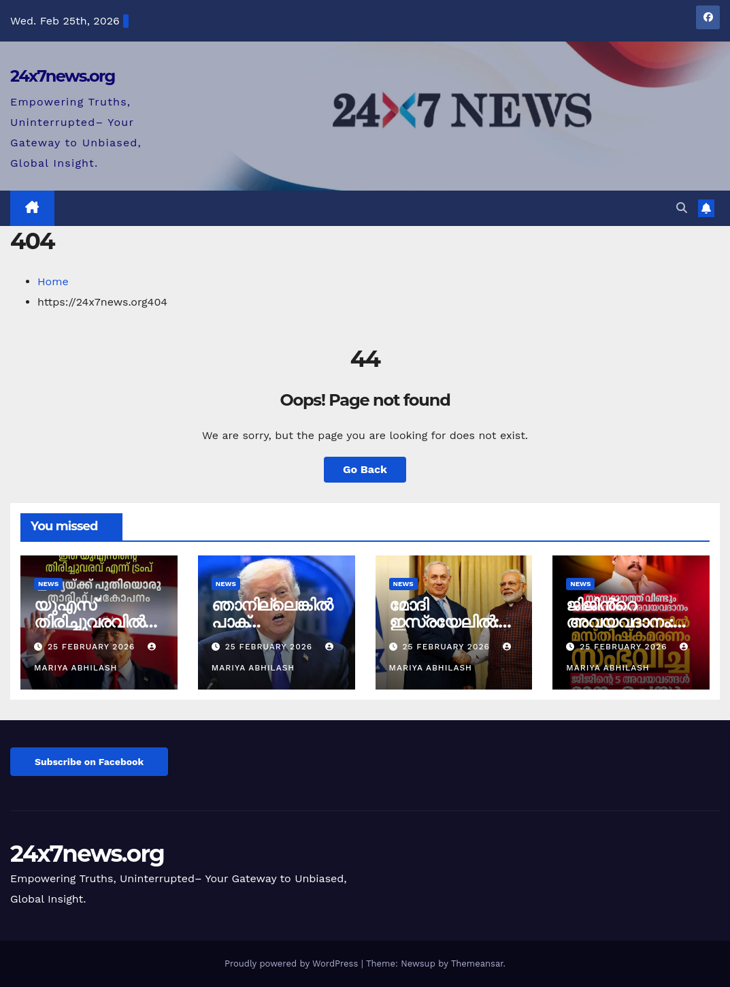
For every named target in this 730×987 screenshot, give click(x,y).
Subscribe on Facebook (89, 761)
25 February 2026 (93, 646)
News (48, 583)
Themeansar (477, 963)
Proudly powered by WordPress (293, 963)
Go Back (365, 469)
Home (53, 281)
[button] (681, 207)
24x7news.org (62, 76)
